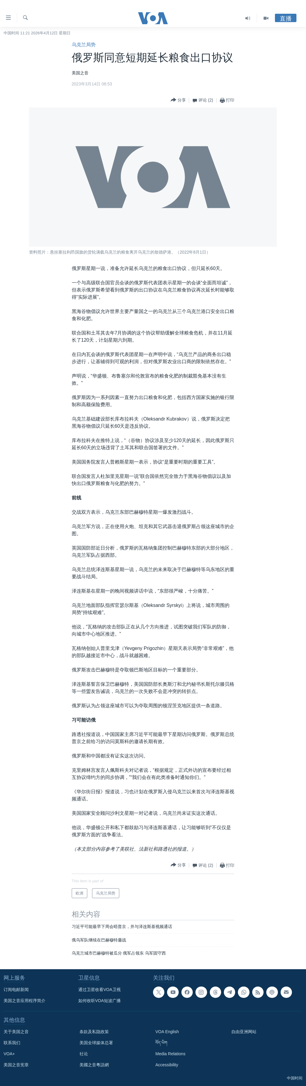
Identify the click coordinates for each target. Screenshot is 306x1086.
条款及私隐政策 (94, 1031)
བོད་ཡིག (161, 1042)
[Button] (178, 100)
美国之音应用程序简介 (24, 1000)
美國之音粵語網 (94, 1064)
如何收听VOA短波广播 (99, 1000)
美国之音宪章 (16, 1064)
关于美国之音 (16, 1031)
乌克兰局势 (84, 44)
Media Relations (170, 1053)
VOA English (167, 1031)
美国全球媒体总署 (96, 1042)
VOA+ (9, 1053)
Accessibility (166, 1064)
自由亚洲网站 (243, 1031)
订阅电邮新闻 (16, 989)
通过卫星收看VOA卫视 (99, 989)
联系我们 (12, 1042)
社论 (83, 1053)
